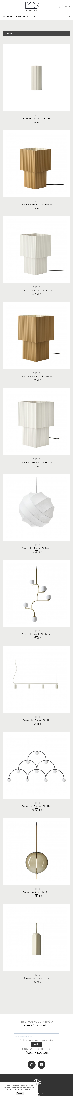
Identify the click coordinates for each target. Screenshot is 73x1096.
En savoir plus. (27, 1089)
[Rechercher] (34, 16)
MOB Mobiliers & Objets (32, 6)
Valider (36, 1044)
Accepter (19, 1093)
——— (4, 6)
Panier (64, 6)
